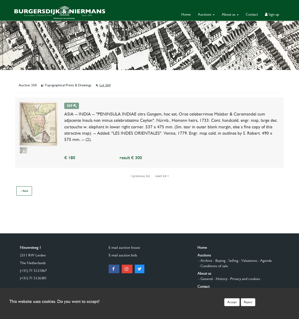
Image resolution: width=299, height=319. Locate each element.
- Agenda (264, 260)
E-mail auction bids (123, 255)
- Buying (218, 260)
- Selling (231, 260)
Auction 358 (28, 85)
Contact (252, 14)
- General (205, 279)
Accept (232, 302)
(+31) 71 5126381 (33, 278)
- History (220, 279)
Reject (248, 302)
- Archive (204, 260)
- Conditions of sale (212, 266)
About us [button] (230, 14)
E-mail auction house (124, 247)
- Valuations (247, 260)
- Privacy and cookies (243, 279)
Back (24, 191)
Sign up (272, 14)
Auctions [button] (206, 14)
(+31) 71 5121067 (33, 270)
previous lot (141, 176)
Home (186, 14)
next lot (162, 176)
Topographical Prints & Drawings (66, 85)
